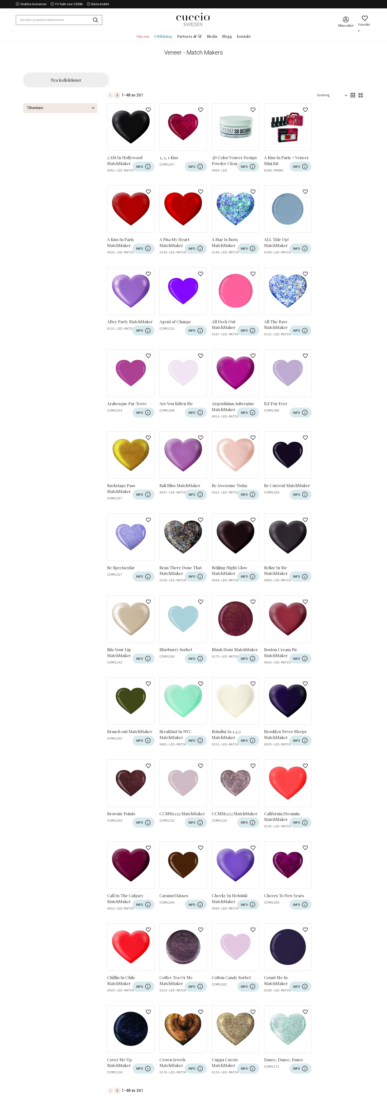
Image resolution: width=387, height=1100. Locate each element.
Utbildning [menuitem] (163, 36)
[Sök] (97, 20)
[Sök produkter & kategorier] (54, 20)
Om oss (142, 1038)
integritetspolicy (157, 1002)
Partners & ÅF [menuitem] (189, 36)
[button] (364, 18)
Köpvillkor (144, 1072)
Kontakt (142, 1045)
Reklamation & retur (152, 1086)
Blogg (140, 1052)
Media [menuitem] (212, 36)
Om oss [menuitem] (142, 36)
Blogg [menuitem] (227, 36)
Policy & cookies (149, 1079)
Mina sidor (144, 1059)
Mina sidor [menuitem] (346, 24)
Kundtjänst (145, 1065)
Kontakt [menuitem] (244, 36)
